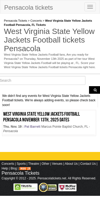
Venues (57, 164)
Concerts (36, 20)
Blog (13, 168)
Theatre (33, 164)
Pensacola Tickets (15, 20)
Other (45, 164)
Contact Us (88, 164)
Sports (21, 164)
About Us (71, 164)
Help (5, 168)
